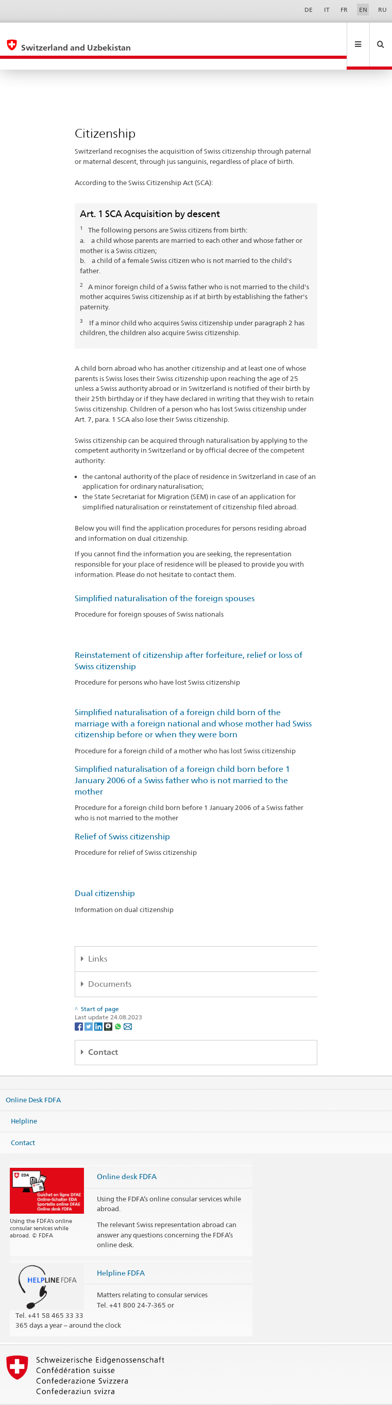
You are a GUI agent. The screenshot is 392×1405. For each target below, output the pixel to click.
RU (382, 9)
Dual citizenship (105, 871)
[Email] (128, 1003)
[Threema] (109, 1003)
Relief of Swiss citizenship (122, 814)
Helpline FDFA (121, 1250)
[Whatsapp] (119, 1003)
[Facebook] (79, 1003)
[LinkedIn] (99, 1003)
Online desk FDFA (127, 1154)
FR (344, 9)
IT (327, 9)
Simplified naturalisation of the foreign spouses (164, 576)
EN (363, 9)
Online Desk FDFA (33, 1077)
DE (308, 9)
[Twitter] (89, 1003)
